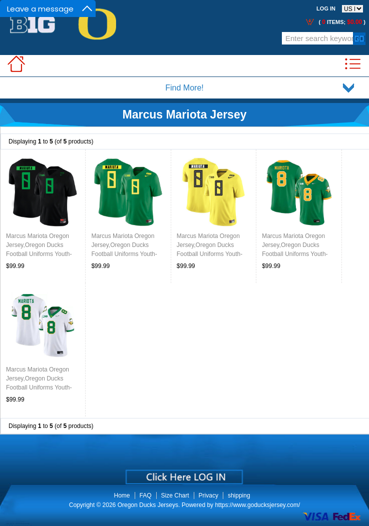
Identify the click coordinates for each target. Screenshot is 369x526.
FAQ (146, 495)
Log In (325, 9)
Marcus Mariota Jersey (184, 114)
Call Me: (103, 41)
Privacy (208, 495)
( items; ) (341, 22)
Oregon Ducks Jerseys (148, 505)
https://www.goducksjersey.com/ (257, 505)
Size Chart (175, 495)
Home (122, 495)
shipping (239, 495)
